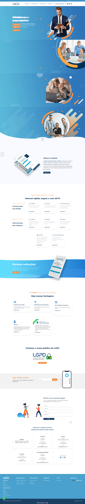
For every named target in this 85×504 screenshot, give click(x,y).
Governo (4, 496)
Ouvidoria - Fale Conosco (21, 480)
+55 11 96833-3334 (21, 460)
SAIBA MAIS (16, 30)
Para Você (27, 3)
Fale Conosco (68, 0)
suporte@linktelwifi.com (63, 446)
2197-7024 (20, 457)
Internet (4, 482)
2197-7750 (24, 457)
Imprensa (31, 482)
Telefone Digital (46, 480)
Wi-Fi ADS (5, 493)
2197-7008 (42, 455)
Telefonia (4, 484)
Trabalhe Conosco (19, 482)
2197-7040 (60, 439)
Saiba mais (47, 172)
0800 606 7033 (66, 439)
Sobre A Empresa (33, 480)
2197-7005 (42, 439)
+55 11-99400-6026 (42, 443)
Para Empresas (34, 3)
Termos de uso (32, 483)
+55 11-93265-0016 (42, 459)
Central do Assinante (59, 3)
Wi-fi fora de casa (6, 485)
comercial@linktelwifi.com (42, 446)
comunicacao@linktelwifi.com (42, 462)
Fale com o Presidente (20, 483)
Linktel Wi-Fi (50, 3)
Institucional (42, 3)
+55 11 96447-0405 (63, 443)
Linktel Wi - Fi (59, 480)
